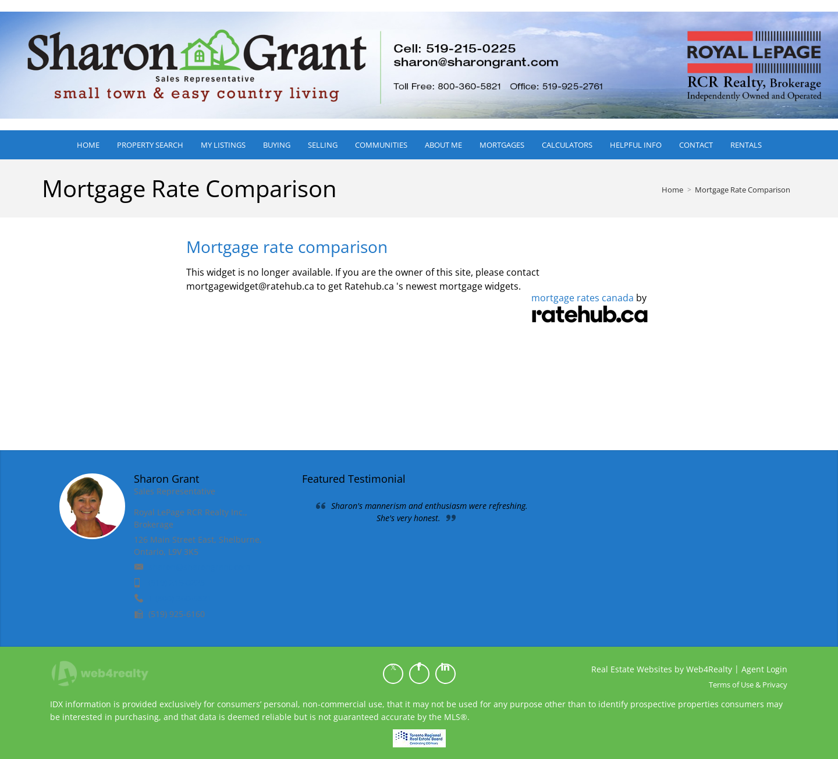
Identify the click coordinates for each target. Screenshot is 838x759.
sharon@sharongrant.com (199, 566)
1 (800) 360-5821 (180, 598)
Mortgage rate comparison (287, 247)
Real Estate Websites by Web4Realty (661, 669)
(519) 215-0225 (176, 582)
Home (672, 189)
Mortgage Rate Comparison (742, 189)
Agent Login (764, 669)
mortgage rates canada (582, 297)
